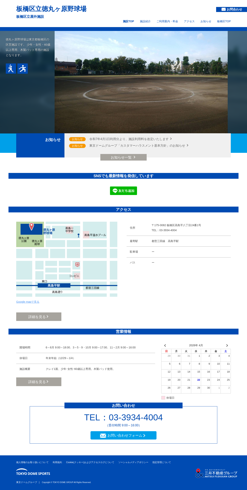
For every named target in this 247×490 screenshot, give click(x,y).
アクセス (189, 21)
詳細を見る (37, 317)
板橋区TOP (224, 21)
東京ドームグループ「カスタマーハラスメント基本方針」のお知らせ (137, 145)
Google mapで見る (27, 301)
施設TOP (128, 21)
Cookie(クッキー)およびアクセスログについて (90, 462)
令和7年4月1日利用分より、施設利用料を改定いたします (129, 139)
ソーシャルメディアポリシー (133, 462)
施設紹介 (145, 21)
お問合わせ (234, 9)
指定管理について (161, 462)
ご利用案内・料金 (167, 21)
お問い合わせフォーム (124, 435)
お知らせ (205, 21)
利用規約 (57, 462)
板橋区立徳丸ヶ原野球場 (51, 8)
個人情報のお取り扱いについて (32, 462)
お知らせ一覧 (122, 157)
